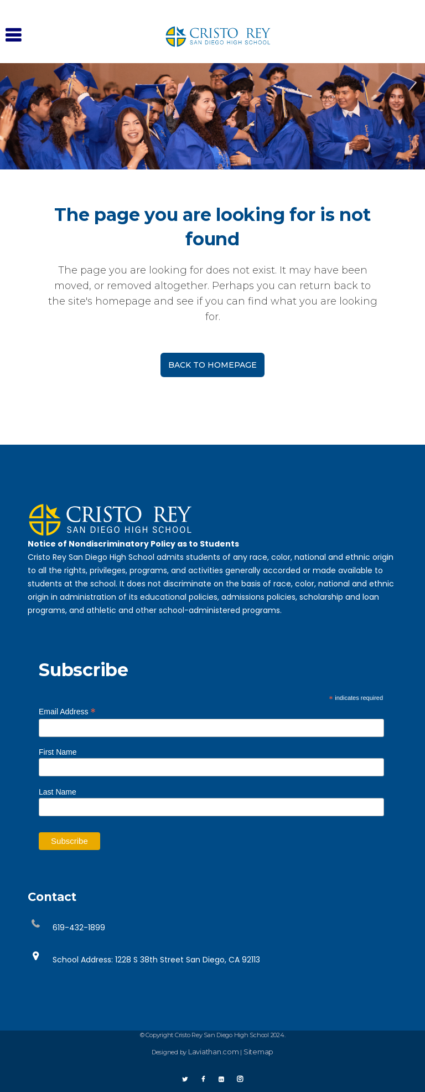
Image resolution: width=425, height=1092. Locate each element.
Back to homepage (212, 365)
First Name (57, 750)
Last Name (57, 790)
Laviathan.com (213, 1050)
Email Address (67, 710)
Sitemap (258, 1050)
